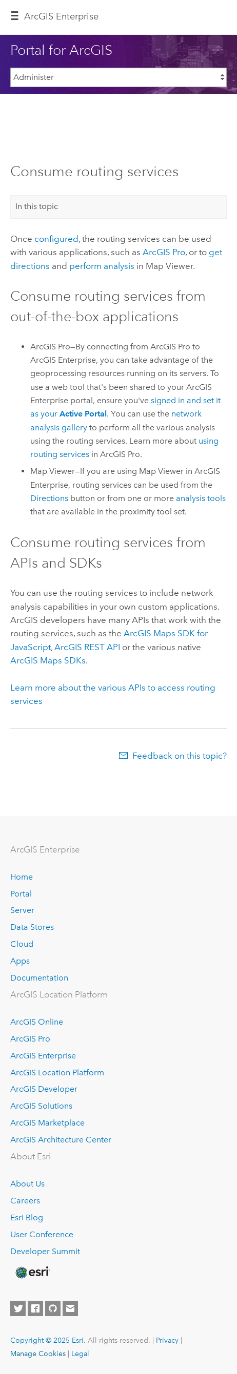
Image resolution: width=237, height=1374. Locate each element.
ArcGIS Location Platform (57, 1072)
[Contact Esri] (70, 1308)
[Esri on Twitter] (18, 1308)
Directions (49, 498)
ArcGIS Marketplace (47, 1123)
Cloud (21, 944)
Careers (25, 1200)
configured (56, 239)
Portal (21, 894)
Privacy (167, 1340)
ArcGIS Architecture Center (60, 1139)
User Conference (41, 1234)
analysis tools (201, 498)
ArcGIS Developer (43, 1089)
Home (21, 877)
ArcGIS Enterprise (61, 16)
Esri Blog (26, 1217)
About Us (27, 1184)
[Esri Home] (32, 1272)
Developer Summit (45, 1251)
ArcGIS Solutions (41, 1106)
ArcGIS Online (36, 1022)
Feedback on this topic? (179, 756)
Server (22, 910)
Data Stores (32, 927)
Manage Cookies (38, 1353)
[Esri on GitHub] (53, 1308)
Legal (80, 1353)
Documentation (39, 978)
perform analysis (101, 266)
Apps (20, 961)
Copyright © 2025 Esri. (48, 1340)
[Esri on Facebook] (35, 1308)
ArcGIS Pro (30, 1039)
